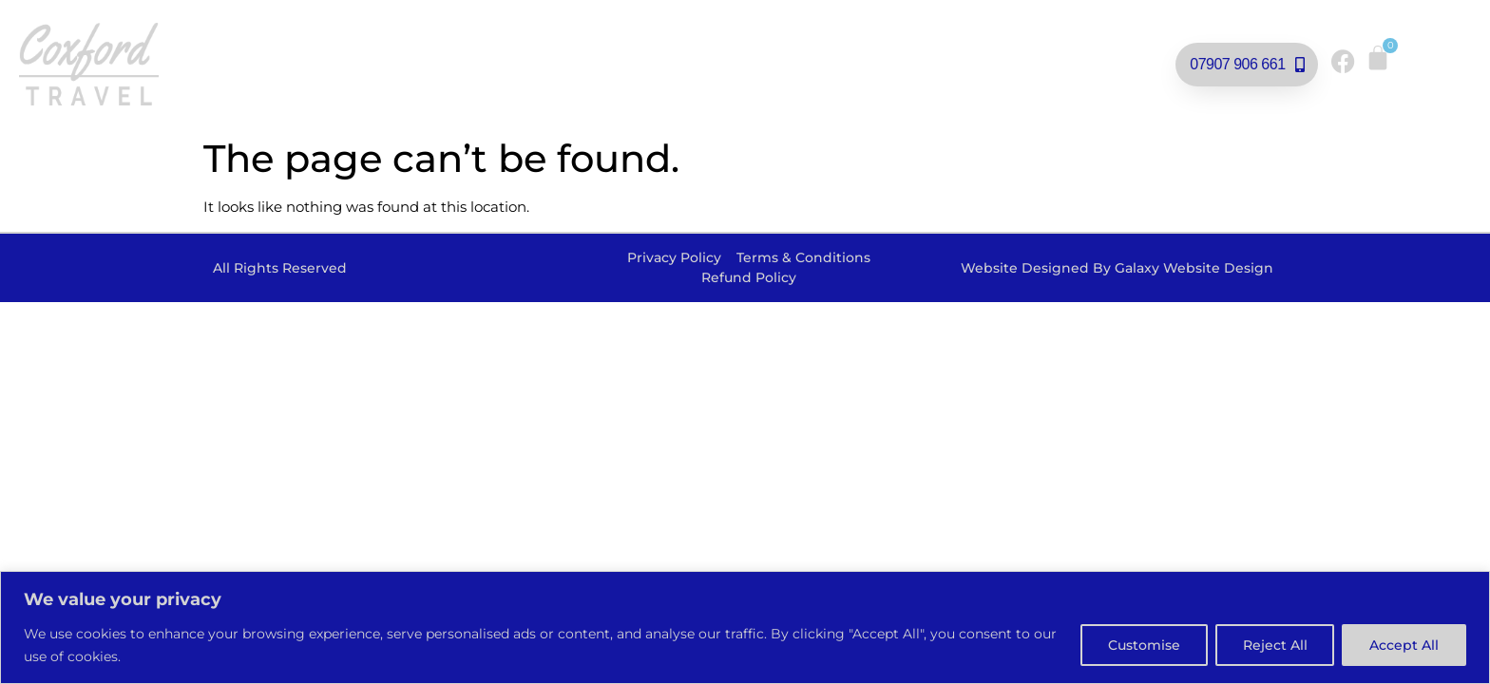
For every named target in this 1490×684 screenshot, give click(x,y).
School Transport (618, 90)
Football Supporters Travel (968, 43)
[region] (745, 627)
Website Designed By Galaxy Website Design (1117, 267)
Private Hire (739, 42)
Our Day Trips (398, 42)
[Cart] (1378, 58)
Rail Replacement (572, 42)
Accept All (1404, 645)
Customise (1143, 645)
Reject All (1274, 645)
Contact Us (795, 90)
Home (282, 42)
